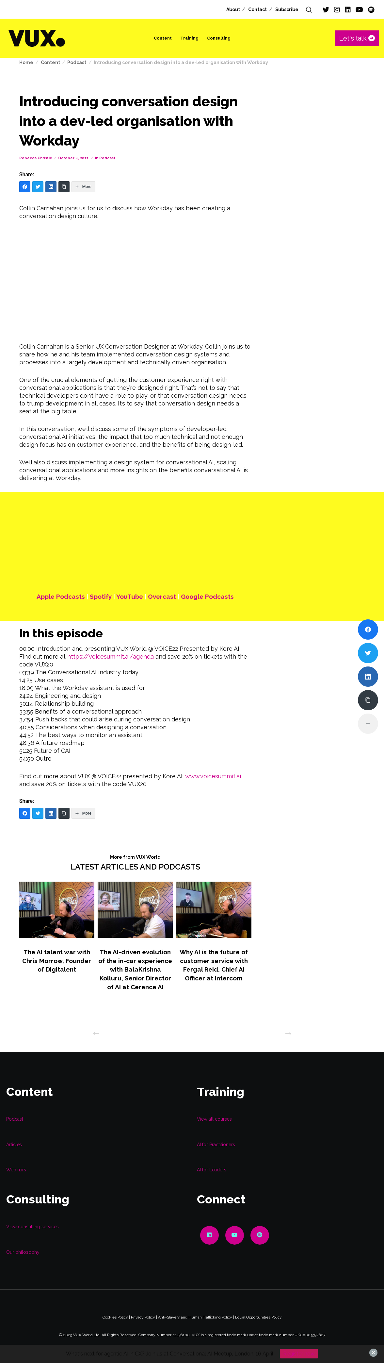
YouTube (129, 596)
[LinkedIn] (348, 10)
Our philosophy (23, 1252)
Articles (14, 1144)
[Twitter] (326, 10)
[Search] (309, 10)
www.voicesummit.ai (213, 776)
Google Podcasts (207, 596)
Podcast (107, 158)
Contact (257, 9)
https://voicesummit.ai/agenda (110, 656)
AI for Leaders (211, 1169)
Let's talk (357, 38)
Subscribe (286, 9)
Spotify (101, 596)
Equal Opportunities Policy (258, 1317)
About (233, 9)
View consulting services (32, 1226)
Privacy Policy (143, 1317)
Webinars (16, 1169)
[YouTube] (359, 10)
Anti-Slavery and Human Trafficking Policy (195, 1317)
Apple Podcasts (61, 596)
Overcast (162, 596)
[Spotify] (371, 10)
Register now (299, 1354)
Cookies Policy (115, 1317)
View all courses (214, 1119)
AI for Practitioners (216, 1144)
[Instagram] (337, 10)
